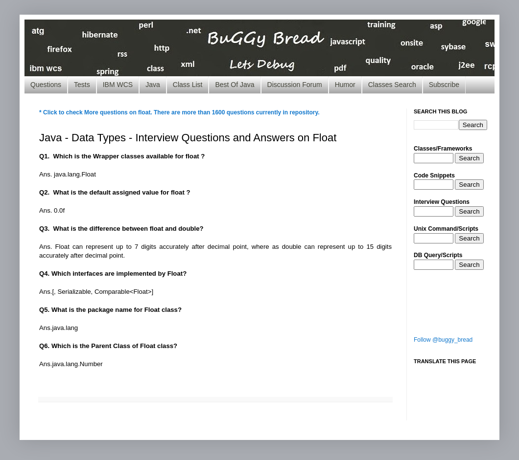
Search (469, 158)
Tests (82, 84)
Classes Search (392, 84)
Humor (345, 84)
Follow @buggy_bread (443, 339)
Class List (188, 84)
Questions (45, 84)
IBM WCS (118, 84)
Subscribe (444, 84)
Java (152, 84)
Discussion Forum (294, 84)
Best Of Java (234, 84)
